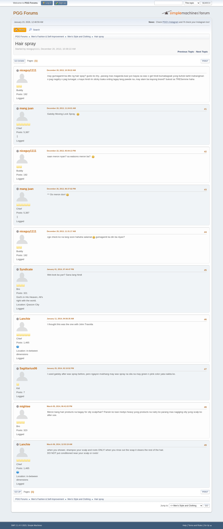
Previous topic (186, 51)
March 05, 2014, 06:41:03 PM (59, 406)
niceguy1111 (28, 70)
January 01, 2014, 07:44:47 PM (60, 269)
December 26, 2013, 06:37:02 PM (61, 189)
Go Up (17, 492)
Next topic (202, 51)
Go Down (19, 61)
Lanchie (25, 318)
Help (185, 525)
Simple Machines (35, 525)
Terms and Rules (195, 525)
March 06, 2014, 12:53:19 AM (59, 444)
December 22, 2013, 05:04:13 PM (61, 151)
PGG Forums (25, 13)
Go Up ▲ (208, 525)
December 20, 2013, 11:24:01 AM (61, 108)
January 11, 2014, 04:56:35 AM (60, 319)
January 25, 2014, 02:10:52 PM (60, 368)
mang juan (26, 108)
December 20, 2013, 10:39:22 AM (61, 70)
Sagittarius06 (28, 368)
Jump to (164, 505)
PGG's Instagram (171, 22)
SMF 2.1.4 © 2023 (18, 525)
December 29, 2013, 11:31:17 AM (61, 231)
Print (205, 61)
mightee (25, 406)
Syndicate (26, 269)
